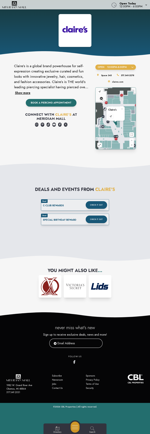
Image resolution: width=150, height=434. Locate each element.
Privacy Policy (92, 380)
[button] (132, 4)
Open (116, 67)
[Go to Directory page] (57, 429)
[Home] (56, 4)
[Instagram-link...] (50, 286)
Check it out (96, 205)
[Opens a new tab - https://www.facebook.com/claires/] (60, 124)
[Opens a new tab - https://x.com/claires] (65, 124)
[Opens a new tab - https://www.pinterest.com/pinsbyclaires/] (42, 124)
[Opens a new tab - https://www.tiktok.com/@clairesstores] (48, 124)
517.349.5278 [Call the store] (127, 75)
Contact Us (57, 388)
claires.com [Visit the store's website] (117, 81)
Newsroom (57, 380)
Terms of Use (92, 384)
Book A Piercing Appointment (51, 102)
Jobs (54, 384)
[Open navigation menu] (75, 427)
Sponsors (90, 375)
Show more (22, 93)
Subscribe (57, 375)
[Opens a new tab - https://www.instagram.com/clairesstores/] (37, 124)
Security (90, 388)
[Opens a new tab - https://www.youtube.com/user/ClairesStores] (54, 124)
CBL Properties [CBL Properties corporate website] (68, 406)
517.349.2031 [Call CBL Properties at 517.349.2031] (13, 392)
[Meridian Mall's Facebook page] (75, 361)
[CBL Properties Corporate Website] (128, 378)
